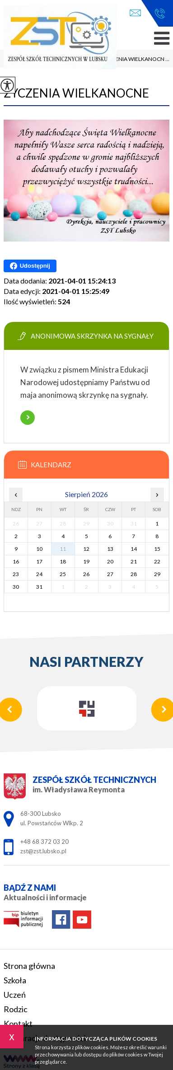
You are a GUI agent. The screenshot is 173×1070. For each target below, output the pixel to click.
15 (157, 548)
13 (110, 548)
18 (63, 561)
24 (39, 574)
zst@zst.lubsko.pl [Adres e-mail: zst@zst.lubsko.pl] (43, 851)
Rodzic (16, 1009)
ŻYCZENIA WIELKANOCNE (76, 93)
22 (157, 561)
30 (16, 586)
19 (86, 561)
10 (39, 548)
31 (39, 586)
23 (16, 574)
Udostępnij (30, 266)
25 (63, 574)
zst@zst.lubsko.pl (135, 12)
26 (86, 574)
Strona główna (29, 966)
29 (157, 574)
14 (134, 548)
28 (134, 574)
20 (110, 561)
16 (16, 561)
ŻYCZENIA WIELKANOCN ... (130, 59)
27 (110, 574)
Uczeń (15, 995)
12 (86, 548)
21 (134, 561)
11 (63, 548)
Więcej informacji (27, 417)
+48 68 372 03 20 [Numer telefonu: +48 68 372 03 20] (44, 841)
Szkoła (15, 980)
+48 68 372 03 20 (159, 13)
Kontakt (18, 1023)
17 (39, 561)
